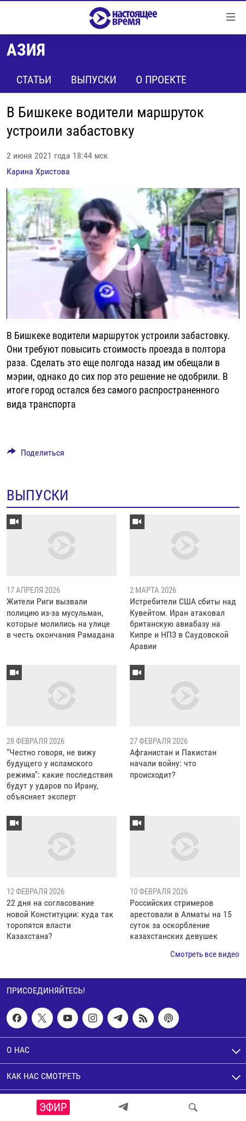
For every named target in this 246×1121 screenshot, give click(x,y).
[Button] (35, 455)
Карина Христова (38, 171)
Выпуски (93, 79)
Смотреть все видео (204, 954)
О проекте (161, 79)
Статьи (33, 79)
